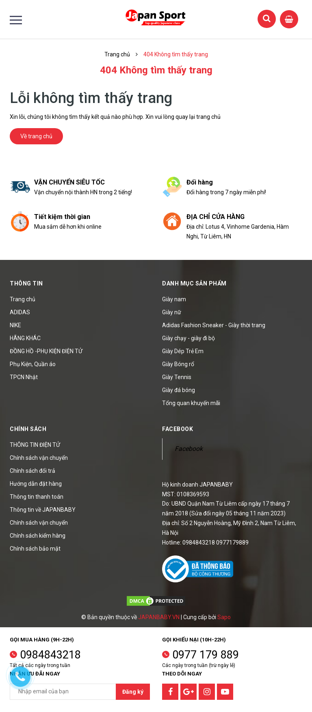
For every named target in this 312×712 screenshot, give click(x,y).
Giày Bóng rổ (178, 364)
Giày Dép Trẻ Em (183, 351)
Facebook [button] (177, 429)
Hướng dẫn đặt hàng (36, 483)
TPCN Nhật (24, 377)
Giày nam (174, 299)
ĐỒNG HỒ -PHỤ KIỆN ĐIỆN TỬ (46, 351)
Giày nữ (171, 312)
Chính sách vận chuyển (39, 458)
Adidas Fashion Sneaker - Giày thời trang (213, 325)
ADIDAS (20, 312)
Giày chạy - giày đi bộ (188, 338)
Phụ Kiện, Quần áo (33, 364)
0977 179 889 (205, 654)
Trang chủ (22, 299)
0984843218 (50, 654)
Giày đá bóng (178, 390)
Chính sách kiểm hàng (37, 535)
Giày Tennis (176, 377)
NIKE (15, 325)
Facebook (189, 449)
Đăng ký (132, 691)
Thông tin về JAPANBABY (43, 509)
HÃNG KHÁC (25, 338)
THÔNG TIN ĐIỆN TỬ (35, 445)
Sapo (224, 617)
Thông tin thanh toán (36, 496)
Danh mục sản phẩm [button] (194, 283)
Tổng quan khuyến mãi (191, 403)
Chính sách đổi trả (32, 471)
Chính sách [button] (28, 429)
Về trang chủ (36, 136)
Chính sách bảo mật (35, 548)
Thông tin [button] (26, 283)
